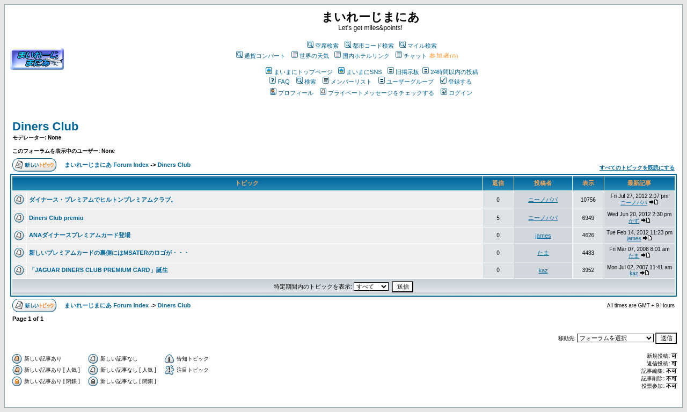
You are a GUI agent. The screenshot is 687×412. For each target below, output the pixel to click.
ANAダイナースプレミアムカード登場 (79, 235)
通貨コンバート (261, 56)
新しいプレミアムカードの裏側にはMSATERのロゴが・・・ (109, 252)
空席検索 (323, 45)
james (543, 235)
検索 (306, 81)
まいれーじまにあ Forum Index (106, 164)
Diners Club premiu (56, 218)
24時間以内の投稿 (450, 72)
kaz (542, 270)
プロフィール (291, 93)
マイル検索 (418, 45)
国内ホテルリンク (362, 56)
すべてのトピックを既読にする (637, 168)
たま (543, 252)
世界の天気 (310, 56)
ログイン (456, 93)
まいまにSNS (360, 72)
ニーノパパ (543, 199)
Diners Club (45, 126)
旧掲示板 (403, 72)
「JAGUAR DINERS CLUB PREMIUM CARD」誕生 (98, 270)
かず (633, 221)
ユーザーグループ (406, 81)
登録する (456, 81)
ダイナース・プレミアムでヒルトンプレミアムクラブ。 (103, 199)
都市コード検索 (369, 45)
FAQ (279, 81)
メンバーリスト (347, 81)
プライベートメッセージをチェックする (377, 93)
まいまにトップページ (299, 72)
